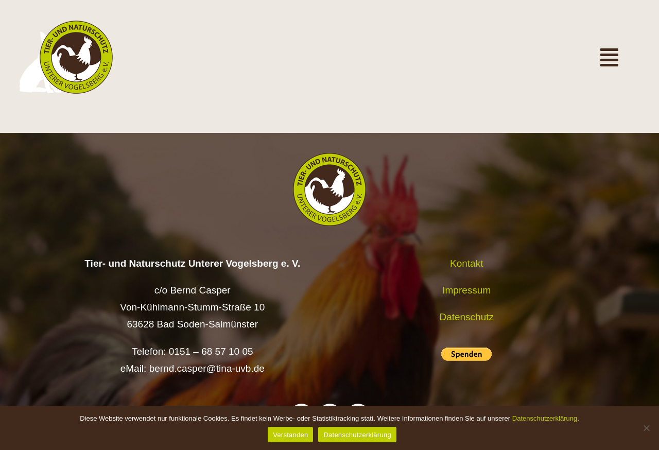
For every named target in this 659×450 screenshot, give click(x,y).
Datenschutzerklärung (544, 418)
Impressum (466, 290)
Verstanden (290, 435)
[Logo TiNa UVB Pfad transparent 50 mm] (76, 25)
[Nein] (646, 428)
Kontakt (466, 263)
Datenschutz (466, 316)
